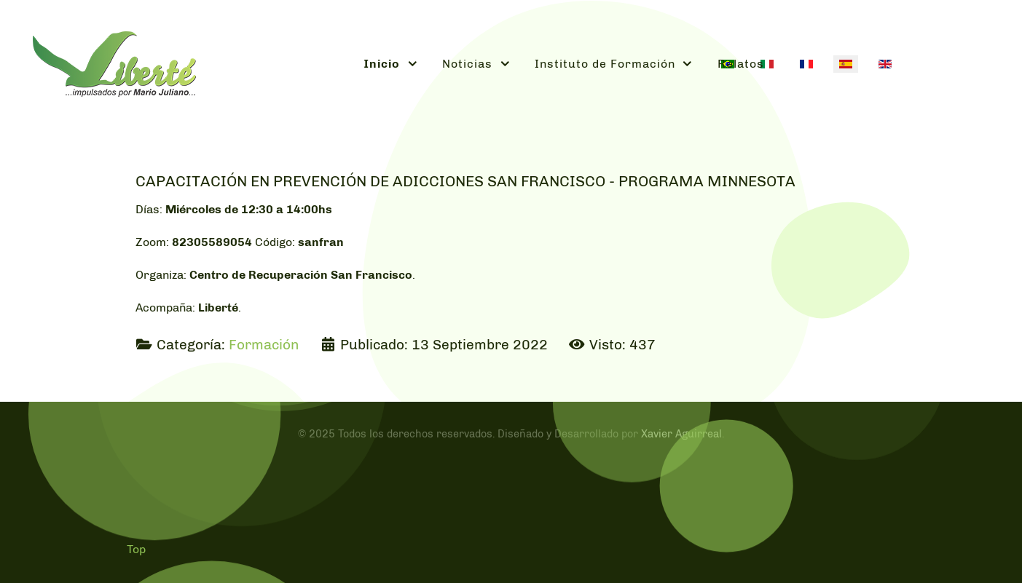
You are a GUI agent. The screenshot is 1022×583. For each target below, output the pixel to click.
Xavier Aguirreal (681, 433)
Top (136, 549)
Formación (264, 344)
